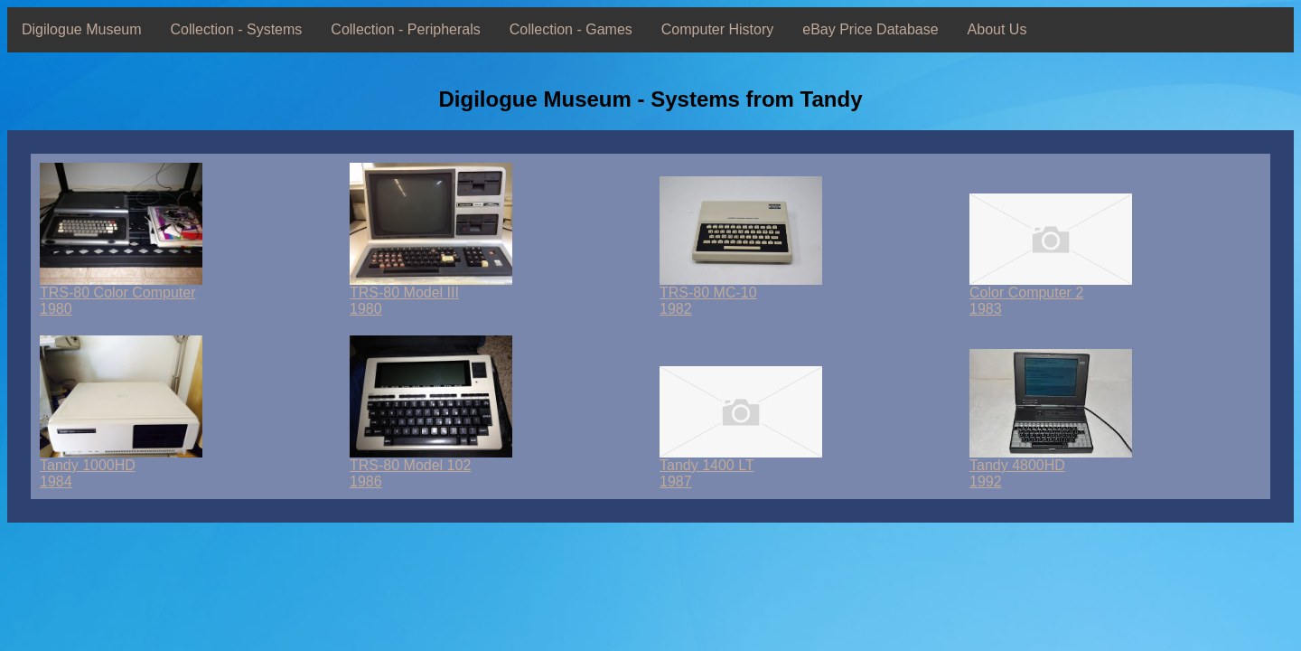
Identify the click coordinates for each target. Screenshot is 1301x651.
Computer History (717, 29)
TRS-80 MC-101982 (741, 294)
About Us (997, 29)
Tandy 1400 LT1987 (741, 467)
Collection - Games (571, 29)
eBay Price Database (870, 29)
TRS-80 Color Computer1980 (121, 294)
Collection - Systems (237, 29)
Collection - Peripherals (405, 29)
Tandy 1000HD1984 (121, 467)
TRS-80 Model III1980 (431, 294)
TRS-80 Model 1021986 (431, 467)
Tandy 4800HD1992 (1050, 467)
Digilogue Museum (82, 29)
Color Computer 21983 (1050, 294)
